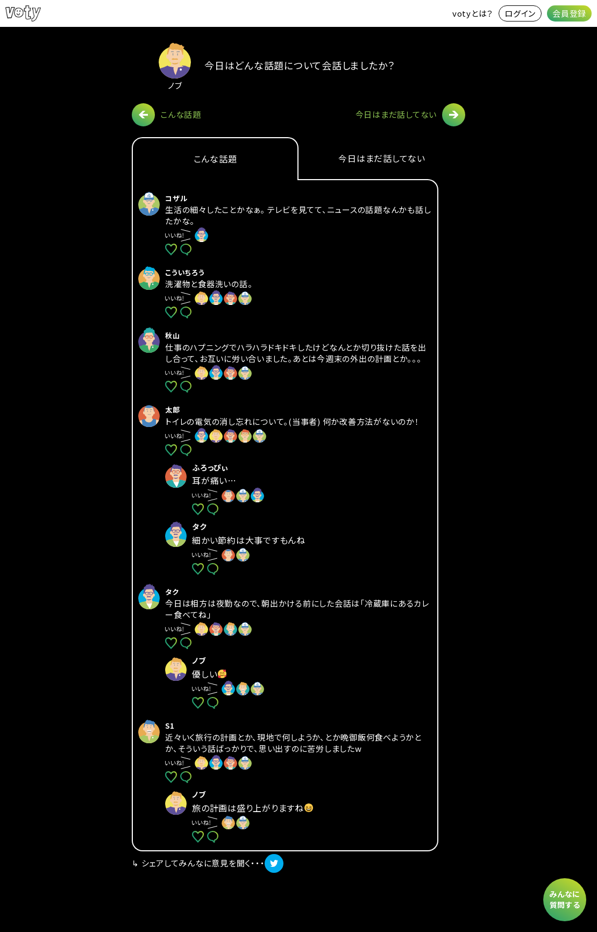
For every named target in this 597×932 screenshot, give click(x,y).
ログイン (520, 13)
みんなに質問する (564, 899)
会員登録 (569, 13)
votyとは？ (472, 13)
